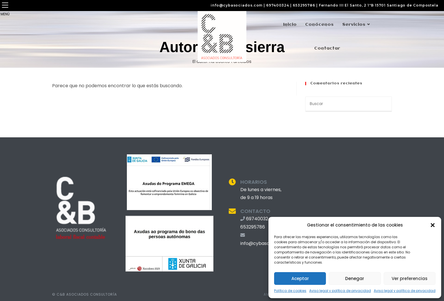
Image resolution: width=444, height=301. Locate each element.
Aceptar (300, 278)
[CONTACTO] (226, 211)
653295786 (304, 5)
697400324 (277, 5)
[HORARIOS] (226, 181)
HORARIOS (247, 181)
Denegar (354, 278)
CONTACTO (249, 211)
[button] (433, 225)
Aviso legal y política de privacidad (340, 290)
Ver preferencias (410, 278)
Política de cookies (290, 290)
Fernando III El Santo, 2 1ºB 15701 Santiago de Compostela (378, 5)
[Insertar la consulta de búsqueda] (348, 104)
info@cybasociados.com (236, 5)
